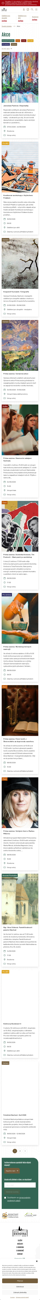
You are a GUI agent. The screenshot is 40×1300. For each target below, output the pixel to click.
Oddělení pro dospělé (6, 17)
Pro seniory (5, 44)
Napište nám (10, 1171)
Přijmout (20, 1281)
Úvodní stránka (7, 26)
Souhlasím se (18, 1199)
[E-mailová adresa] (20, 1185)
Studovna (35, 17)
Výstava (14, 44)
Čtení (17, 41)
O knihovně (20, 1250)
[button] (37, 1261)
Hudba (24, 41)
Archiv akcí (6, 49)
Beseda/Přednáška (8, 41)
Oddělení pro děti (22, 17)
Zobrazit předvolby (20, 1292)
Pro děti (30, 41)
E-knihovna (20, 1247)
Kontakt (20, 1254)
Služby (20, 1240)
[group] (10, 1215)
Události (20, 1244)
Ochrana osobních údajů (22, 1297)
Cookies (12, 1297)
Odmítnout (20, 1287)
